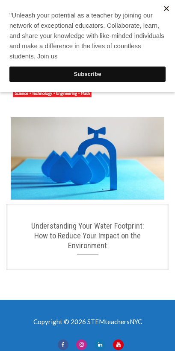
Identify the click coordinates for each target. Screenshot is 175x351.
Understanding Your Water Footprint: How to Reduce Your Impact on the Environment (87, 235)
